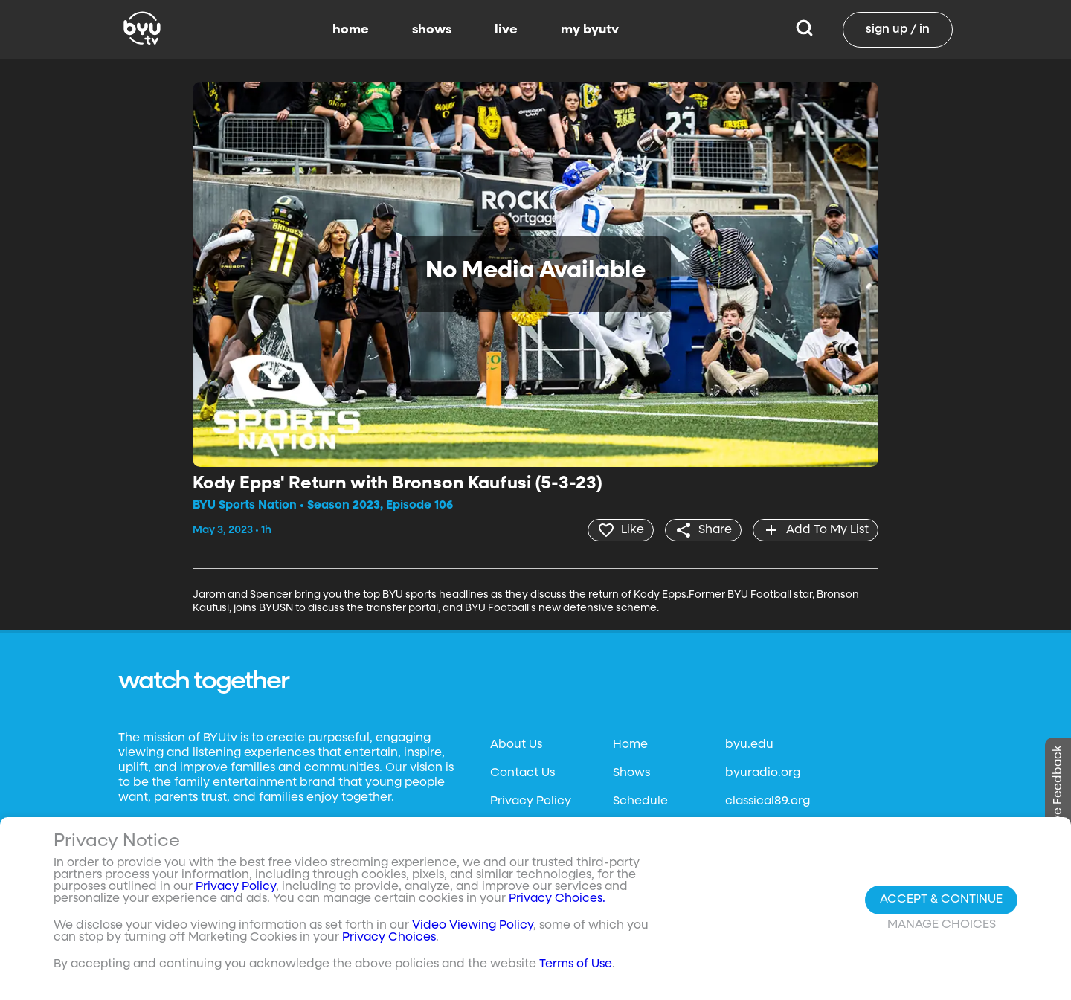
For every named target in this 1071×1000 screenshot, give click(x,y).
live (506, 29)
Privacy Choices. (557, 899)
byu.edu (749, 745)
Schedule (640, 801)
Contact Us (522, 773)
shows (431, 29)
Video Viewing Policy (472, 926)
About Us (516, 745)
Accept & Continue (941, 900)
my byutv (590, 29)
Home (630, 745)
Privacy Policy (530, 801)
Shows (631, 773)
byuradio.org (762, 773)
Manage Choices (941, 925)
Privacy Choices (389, 937)
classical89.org (767, 801)
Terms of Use (575, 964)
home (350, 29)
